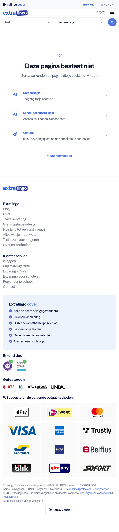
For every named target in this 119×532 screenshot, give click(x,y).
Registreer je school (17, 281)
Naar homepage (59, 156)
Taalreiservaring (14, 219)
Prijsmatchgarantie (17, 266)
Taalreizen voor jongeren (21, 239)
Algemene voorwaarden (98, 493)
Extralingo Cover (15, 271)
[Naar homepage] (15, 13)
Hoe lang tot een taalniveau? (24, 229)
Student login (32, 93)
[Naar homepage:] (15, 188)
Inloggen (100, 11)
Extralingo (14, 4)
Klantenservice (101, 489)
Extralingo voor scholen (20, 276)
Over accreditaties (16, 245)
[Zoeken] (112, 22)
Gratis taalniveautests (19, 224)
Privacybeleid (10, 496)
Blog (6, 209)
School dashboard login (38, 113)
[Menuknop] (112, 12)
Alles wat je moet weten (21, 234)
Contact (28, 133)
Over (6, 214)
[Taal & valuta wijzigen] (106, 5)
